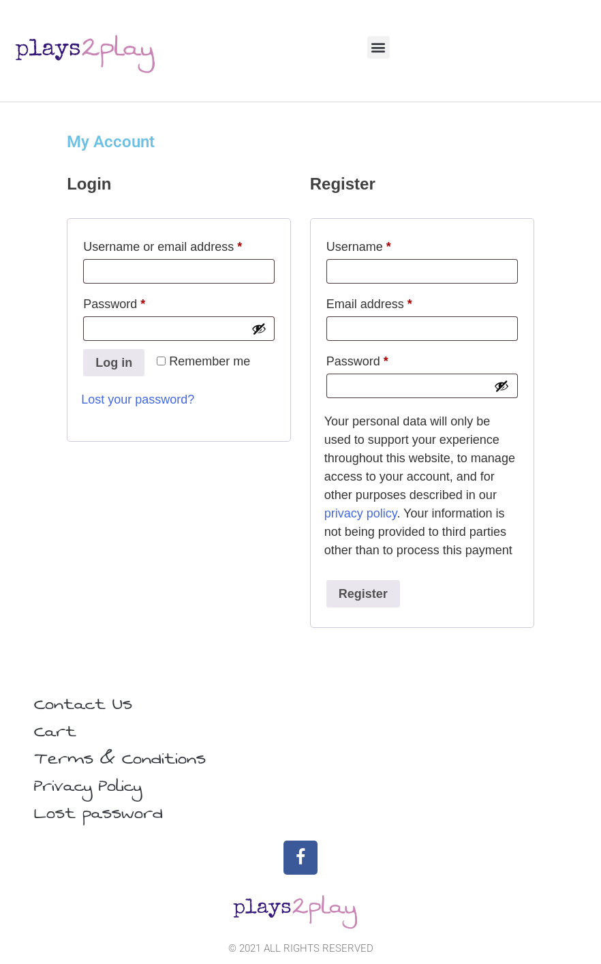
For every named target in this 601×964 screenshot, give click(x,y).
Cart (55, 731)
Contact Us (83, 704)
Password (138, 301)
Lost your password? (137, 399)
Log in (113, 363)
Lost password (98, 813)
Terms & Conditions (120, 758)
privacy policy (360, 513)
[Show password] (258, 328)
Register (363, 594)
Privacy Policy (88, 786)
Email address (393, 301)
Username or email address (179, 244)
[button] (378, 47)
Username (383, 244)
